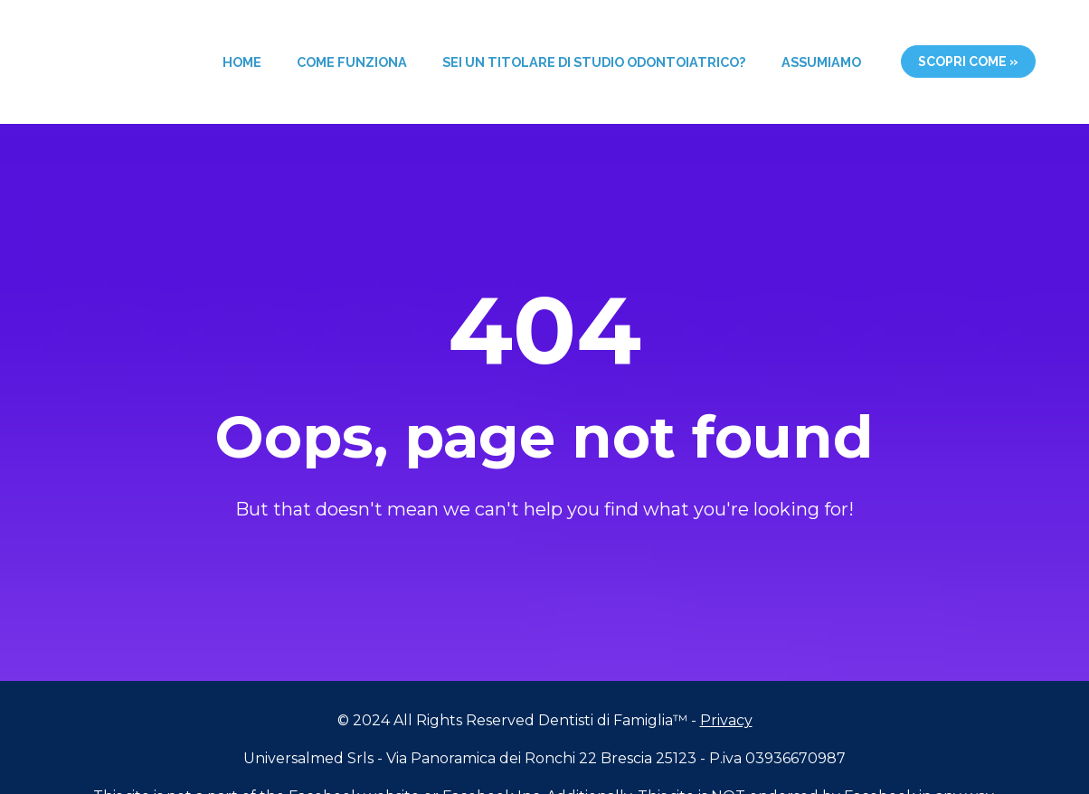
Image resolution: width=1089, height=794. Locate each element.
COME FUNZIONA (352, 62)
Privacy (726, 705)
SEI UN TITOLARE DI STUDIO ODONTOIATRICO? (593, 62)
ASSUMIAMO (821, 62)
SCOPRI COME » (968, 61)
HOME (242, 62)
